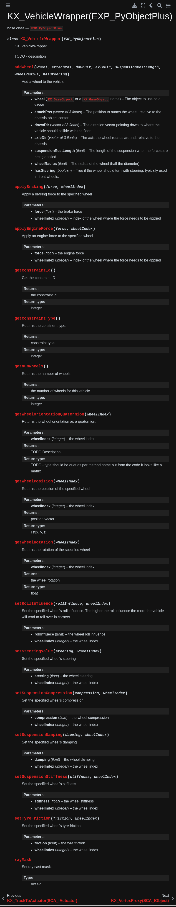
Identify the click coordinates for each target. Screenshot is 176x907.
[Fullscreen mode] (143, 5)
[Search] (160, 5)
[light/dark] (151, 5)
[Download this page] (135, 5)
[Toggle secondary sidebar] (168, 5)
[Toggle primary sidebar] (8, 5)
